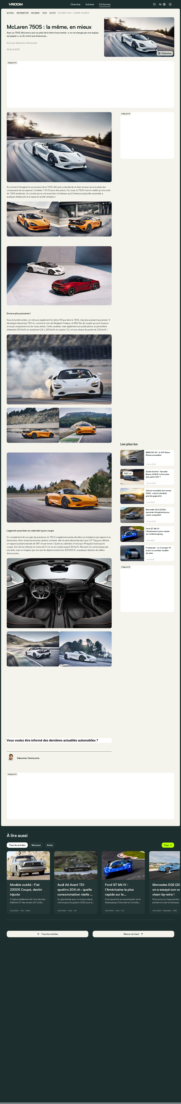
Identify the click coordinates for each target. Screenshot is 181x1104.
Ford (119, 899)
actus (54, 13)
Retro (30, 899)
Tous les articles (19, 833)
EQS (177, 899)
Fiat (24, 899)
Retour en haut (132, 922)
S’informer (105, 4)
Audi (72, 899)
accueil (12, 13)
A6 (77, 899)
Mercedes (169, 899)
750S (46, 13)
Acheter (90, 4)
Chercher (75, 4)
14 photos (163, 53)
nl (162, 4)
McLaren (37, 13)
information (24, 13)
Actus (52, 833)
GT (125, 899)
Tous (166, 833)
